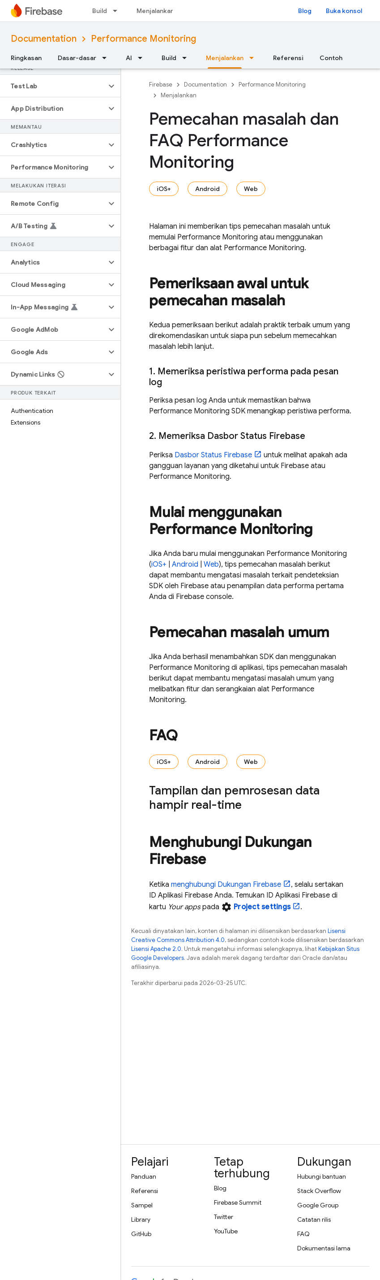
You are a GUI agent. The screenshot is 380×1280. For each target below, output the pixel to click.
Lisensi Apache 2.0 (156, 949)
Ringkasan (26, 58)
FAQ (303, 1234)
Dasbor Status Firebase (213, 455)
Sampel (142, 1205)
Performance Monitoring (143, 38)
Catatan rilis (314, 1219)
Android (207, 189)
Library (140, 1219)
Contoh (331, 58)
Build (99, 11)
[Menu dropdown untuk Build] (117, 11)
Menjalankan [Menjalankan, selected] (224, 58)
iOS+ (164, 189)
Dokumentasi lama (323, 1248)
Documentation (44, 38)
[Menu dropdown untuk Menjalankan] (254, 58)
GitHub (141, 1234)
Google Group (317, 1205)
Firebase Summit (237, 1202)
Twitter (223, 1217)
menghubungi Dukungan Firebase (226, 884)
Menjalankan (155, 11)
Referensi (288, 58)
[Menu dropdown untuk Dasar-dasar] (107, 58)
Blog (305, 11)
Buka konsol (344, 11)
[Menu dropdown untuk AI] (143, 58)
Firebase (160, 84)
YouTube (226, 1231)
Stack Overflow (319, 1191)
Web (251, 189)
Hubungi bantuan (321, 1176)
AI (129, 58)
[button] (53, 86)
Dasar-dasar (77, 58)
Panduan (143, 1176)
